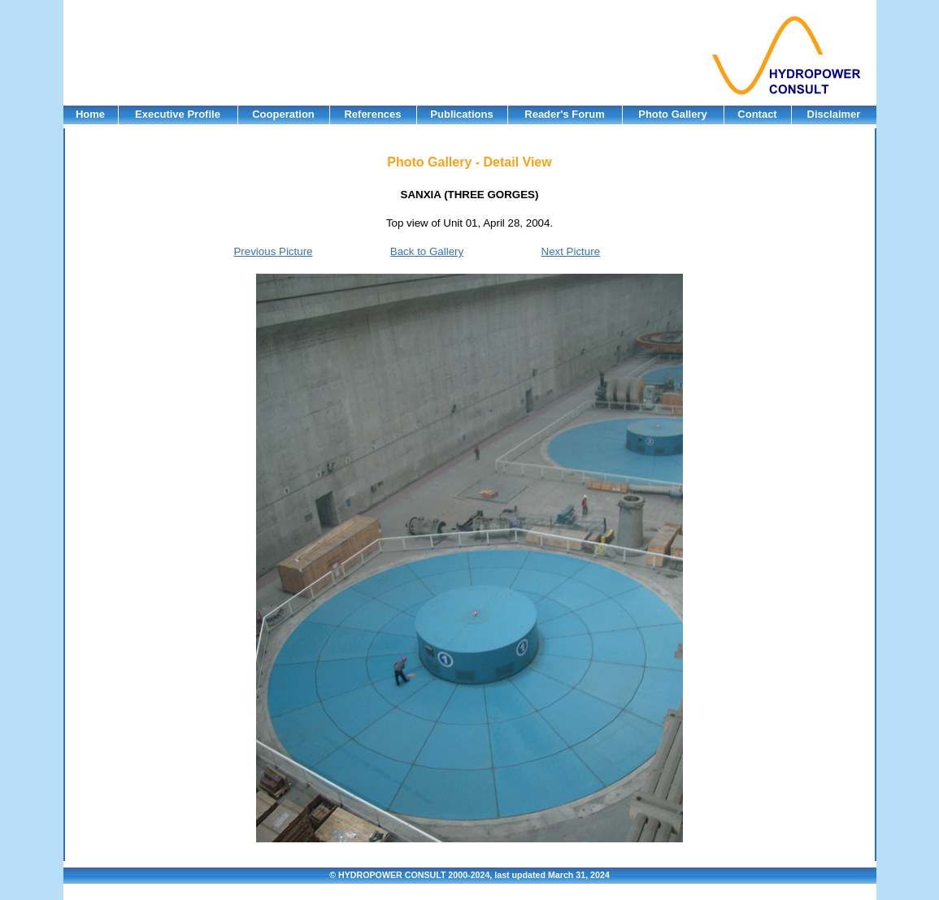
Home (90, 114)
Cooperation (283, 114)
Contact (756, 114)
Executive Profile (177, 114)
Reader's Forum (564, 114)
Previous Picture (272, 251)
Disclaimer (834, 114)
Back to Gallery (426, 251)
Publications (461, 114)
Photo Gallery (672, 114)
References (372, 114)
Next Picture (571, 251)
